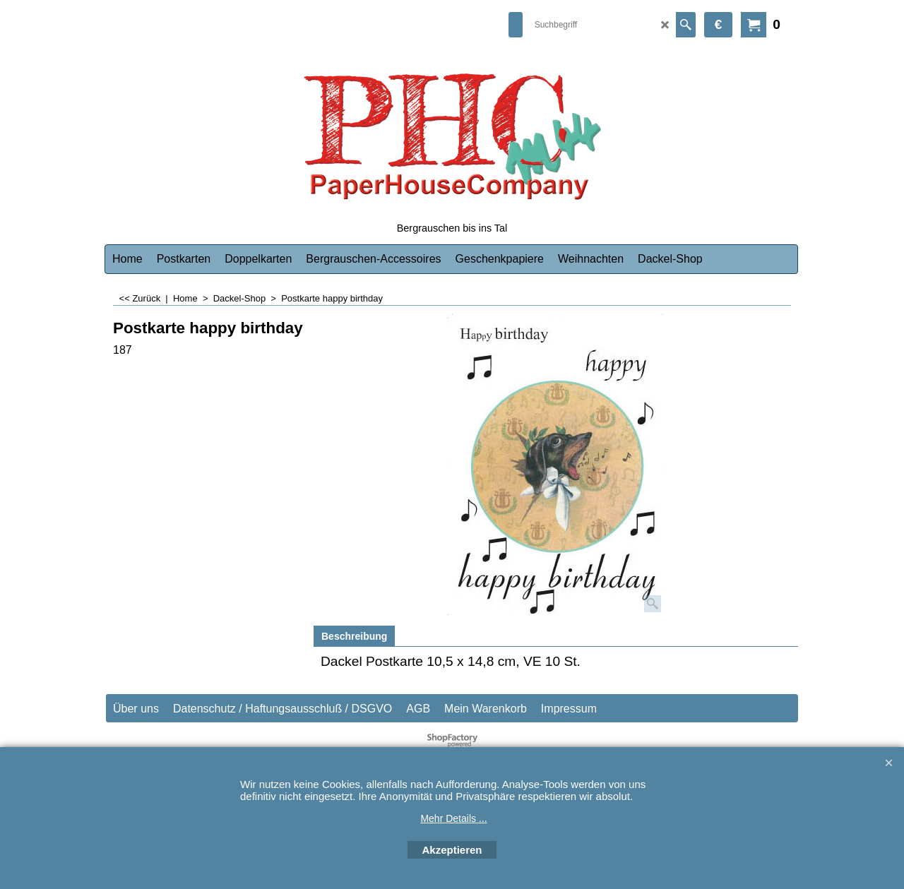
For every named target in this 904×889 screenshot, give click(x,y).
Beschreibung (354, 636)
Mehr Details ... (453, 818)
